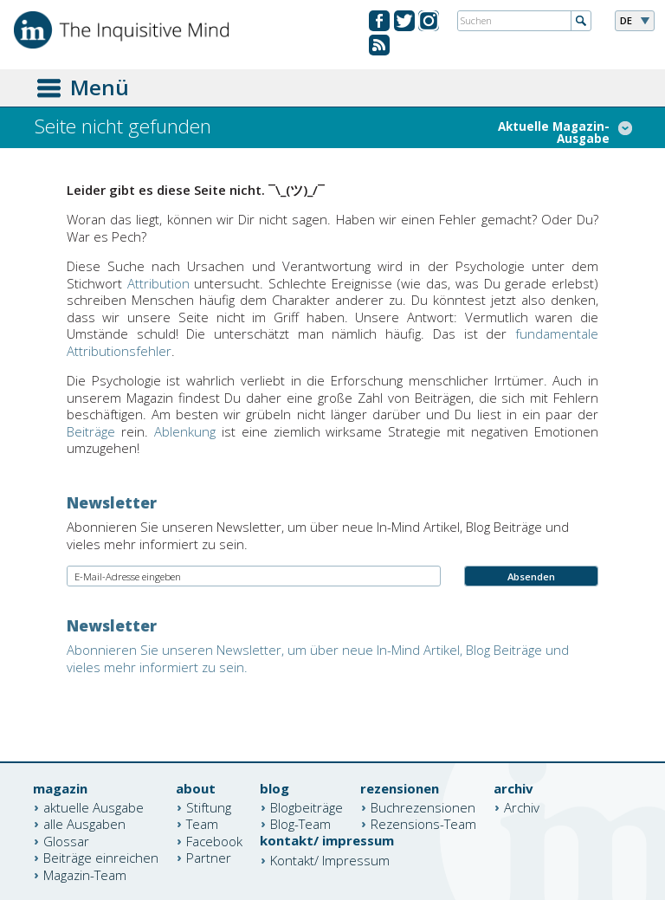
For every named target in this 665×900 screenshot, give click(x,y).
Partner (208, 857)
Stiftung (208, 806)
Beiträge (91, 431)
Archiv (521, 806)
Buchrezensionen (423, 806)
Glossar (66, 840)
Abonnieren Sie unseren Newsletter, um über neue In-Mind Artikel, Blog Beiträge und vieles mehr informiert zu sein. (318, 658)
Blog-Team (300, 823)
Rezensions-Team (423, 823)
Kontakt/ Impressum (330, 859)
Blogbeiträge (306, 806)
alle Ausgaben (84, 823)
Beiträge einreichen (100, 857)
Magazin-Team (84, 874)
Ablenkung (185, 431)
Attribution (158, 283)
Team (202, 823)
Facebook (214, 840)
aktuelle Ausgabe (93, 806)
